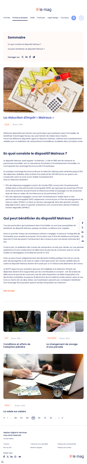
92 (51, 418)
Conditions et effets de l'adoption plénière (16, 345)
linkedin (82, 232)
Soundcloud (82, 241)
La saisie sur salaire (14, 411)
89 (33, 418)
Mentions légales (36, 447)
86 (15, 418)
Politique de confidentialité (67, 444)
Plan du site (7, 447)
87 (21, 418)
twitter (82, 227)
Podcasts (41, 17)
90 (39, 418)
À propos (65, 17)
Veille (32, 17)
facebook (82, 223)
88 (27, 418)
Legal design (52, 17)
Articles (6, 17)
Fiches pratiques (20, 17)
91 (45, 418)
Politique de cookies (64, 447)
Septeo (11, 439)
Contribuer (73, 18)
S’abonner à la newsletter (39, 444)
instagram (82, 236)
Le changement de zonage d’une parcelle (62, 345)
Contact (6, 444)
